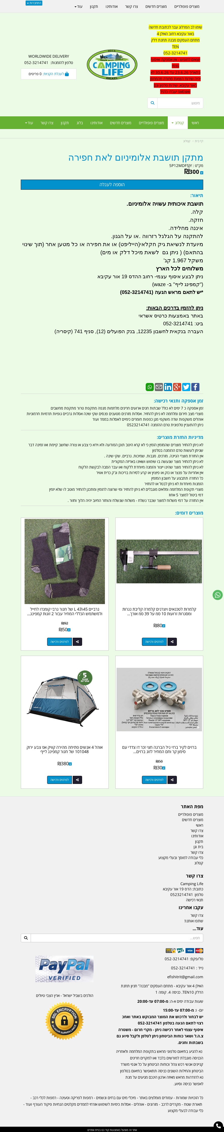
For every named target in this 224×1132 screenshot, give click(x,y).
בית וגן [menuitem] (198, 845)
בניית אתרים (94, 1129)
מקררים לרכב (171, 1103)
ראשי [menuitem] (195, 122)
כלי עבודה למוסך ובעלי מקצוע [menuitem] (180, 856)
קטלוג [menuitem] (178, 122)
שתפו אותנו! (193, 919)
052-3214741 (175, 52)
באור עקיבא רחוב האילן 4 (175, 33)
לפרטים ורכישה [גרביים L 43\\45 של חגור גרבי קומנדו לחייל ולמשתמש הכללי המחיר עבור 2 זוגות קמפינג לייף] (59, 641)
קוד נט (105, 1129)
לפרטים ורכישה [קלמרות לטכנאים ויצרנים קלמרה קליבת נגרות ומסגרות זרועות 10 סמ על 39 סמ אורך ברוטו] (154, 641)
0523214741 (181, 893)
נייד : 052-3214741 (187, 966)
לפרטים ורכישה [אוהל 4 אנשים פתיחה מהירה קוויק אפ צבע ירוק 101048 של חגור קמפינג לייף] (59, 779)
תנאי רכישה (194, 898)
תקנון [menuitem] (65, 122)
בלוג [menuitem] (80, 122)
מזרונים (152, 1103)
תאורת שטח (193, 1103)
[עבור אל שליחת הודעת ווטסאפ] (218, 595)
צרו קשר (197, 914)
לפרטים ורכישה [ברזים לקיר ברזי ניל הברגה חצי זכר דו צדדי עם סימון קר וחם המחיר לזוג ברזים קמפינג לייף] (154, 779)
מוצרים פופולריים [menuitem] (151, 122)
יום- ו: (160, 1025)
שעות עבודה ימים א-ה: (170, 1000)
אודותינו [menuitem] (96, 122)
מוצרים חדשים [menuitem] (120, 122)
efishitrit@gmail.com (185, 975)
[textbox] (175, 59)
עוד (29, 122)
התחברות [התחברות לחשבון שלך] (34, 3)
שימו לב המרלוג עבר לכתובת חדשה (175, 27)
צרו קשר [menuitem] (47, 122)
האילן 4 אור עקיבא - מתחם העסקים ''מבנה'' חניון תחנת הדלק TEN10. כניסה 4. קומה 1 (162, 988)
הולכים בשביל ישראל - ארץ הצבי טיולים (64, 994)
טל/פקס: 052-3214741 (184, 957)
